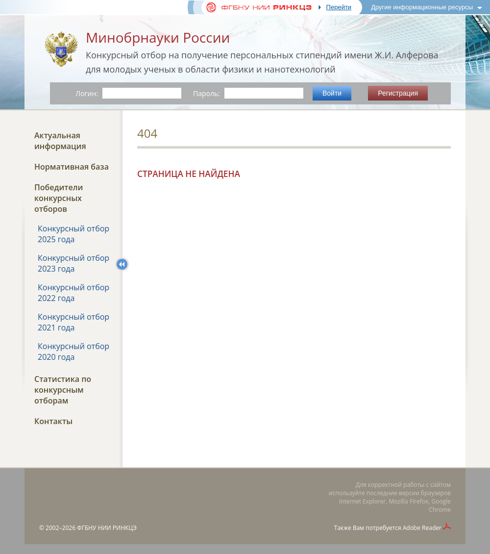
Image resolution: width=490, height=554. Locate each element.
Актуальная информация (60, 140)
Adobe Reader (422, 528)
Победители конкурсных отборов (58, 198)
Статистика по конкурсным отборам (62, 390)
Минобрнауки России (158, 37)
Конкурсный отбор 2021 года (73, 322)
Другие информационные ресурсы (422, 7)
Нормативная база (71, 166)
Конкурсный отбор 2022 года (73, 292)
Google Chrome (440, 505)
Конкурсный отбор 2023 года (73, 263)
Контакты (53, 421)
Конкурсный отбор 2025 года (73, 234)
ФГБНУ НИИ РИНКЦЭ (107, 528)
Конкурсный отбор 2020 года (73, 351)
